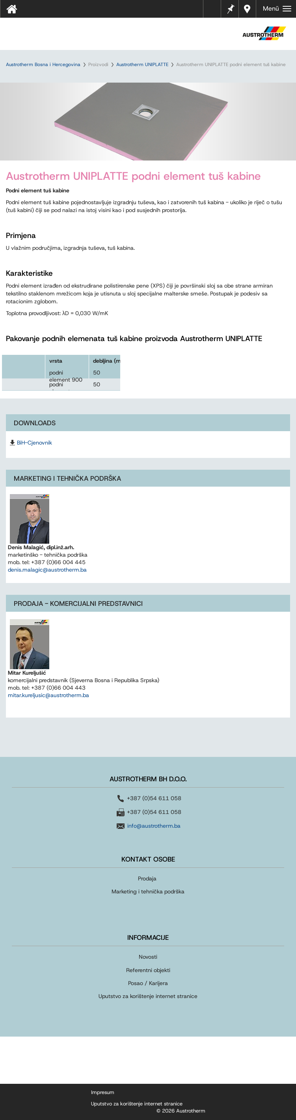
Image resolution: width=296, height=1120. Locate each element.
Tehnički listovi (214, 11)
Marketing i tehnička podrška (148, 891)
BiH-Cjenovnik (34, 442)
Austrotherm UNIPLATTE (142, 64)
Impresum (102, 1092)
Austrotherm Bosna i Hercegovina (43, 64)
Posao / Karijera (148, 983)
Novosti (148, 956)
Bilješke (230, 8)
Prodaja (148, 878)
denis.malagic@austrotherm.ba (47, 569)
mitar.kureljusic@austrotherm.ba (48, 695)
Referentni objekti (148, 970)
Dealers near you (247, 9)
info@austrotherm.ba (154, 825)
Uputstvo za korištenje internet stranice (148, 996)
